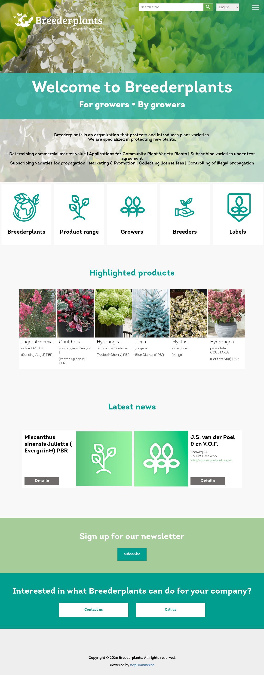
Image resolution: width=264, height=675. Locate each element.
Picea (140, 342)
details (42, 481)
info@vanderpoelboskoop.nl (211, 460)
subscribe (132, 554)
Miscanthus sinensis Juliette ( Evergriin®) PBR (48, 444)
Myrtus (179, 342)
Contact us (93, 610)
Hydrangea (109, 342)
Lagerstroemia (37, 342)
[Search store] (171, 7)
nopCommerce (142, 665)
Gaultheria (70, 342)
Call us (170, 610)
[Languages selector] (227, 7)
